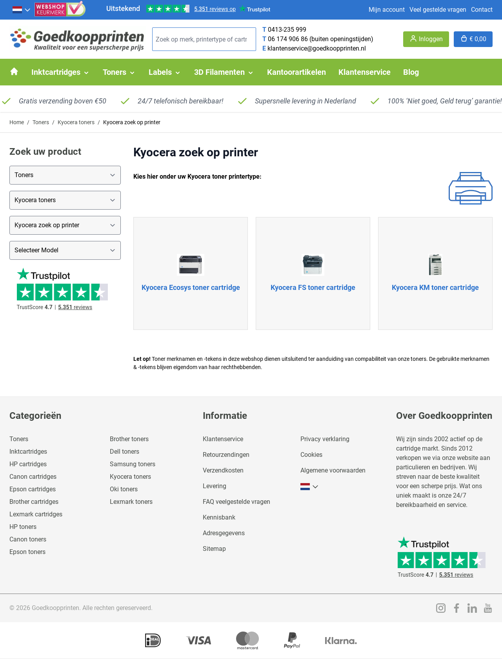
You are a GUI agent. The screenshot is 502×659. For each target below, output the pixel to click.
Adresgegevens (224, 533)
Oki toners (124, 489)
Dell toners (124, 451)
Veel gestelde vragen (437, 9)
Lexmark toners (131, 501)
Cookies (311, 454)
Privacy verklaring (324, 439)
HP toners (22, 526)
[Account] (426, 39)
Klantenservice (223, 439)
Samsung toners (132, 464)
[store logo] (77, 39)
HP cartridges (28, 464)
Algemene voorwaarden (333, 470)
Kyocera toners (76, 122)
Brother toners (129, 439)
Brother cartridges (33, 501)
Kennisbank (219, 517)
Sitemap (214, 548)
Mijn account (387, 9)
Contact (482, 9)
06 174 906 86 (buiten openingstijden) (320, 39)
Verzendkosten (223, 470)
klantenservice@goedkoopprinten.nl (316, 48)
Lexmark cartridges (35, 514)
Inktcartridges (28, 451)
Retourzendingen (226, 454)
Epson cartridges (32, 489)
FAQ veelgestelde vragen (236, 501)
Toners (41, 122)
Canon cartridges (32, 476)
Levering (214, 486)
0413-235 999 (287, 29)
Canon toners (27, 539)
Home (16, 122)
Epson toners (27, 552)
